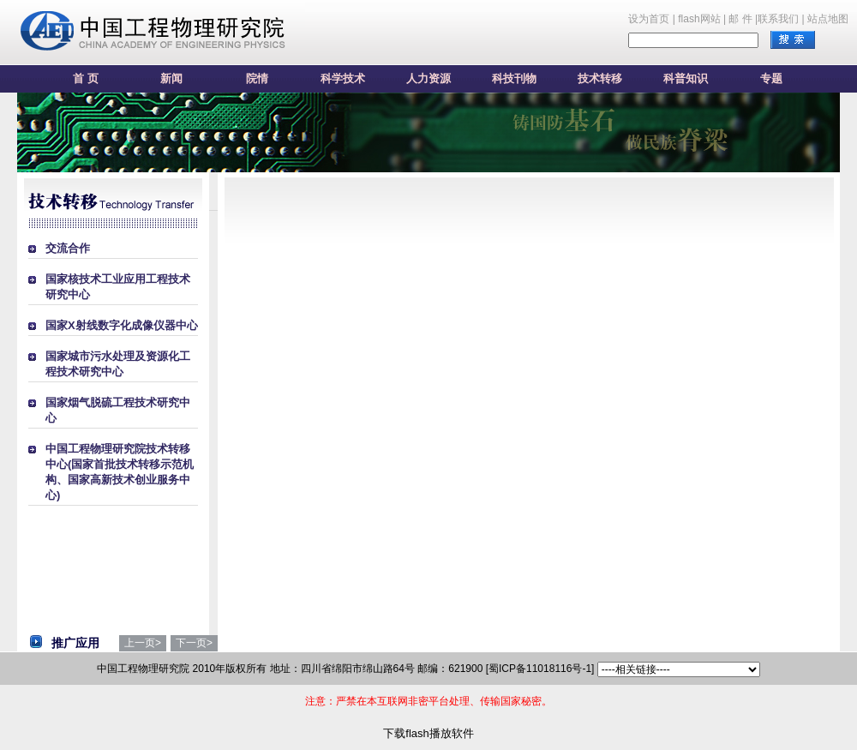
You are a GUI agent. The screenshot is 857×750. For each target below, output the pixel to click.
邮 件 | (743, 19)
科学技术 (343, 78)
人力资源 (428, 78)
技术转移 (600, 78)
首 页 (86, 78)
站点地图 (827, 19)
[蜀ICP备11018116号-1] (540, 669)
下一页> (194, 643)
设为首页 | (651, 19)
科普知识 (685, 78)
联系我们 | (781, 19)
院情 (257, 78)
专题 (771, 78)
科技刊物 (514, 78)
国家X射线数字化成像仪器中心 (121, 325)
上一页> (142, 643)
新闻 (171, 78)
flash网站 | (702, 19)
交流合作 (67, 248)
